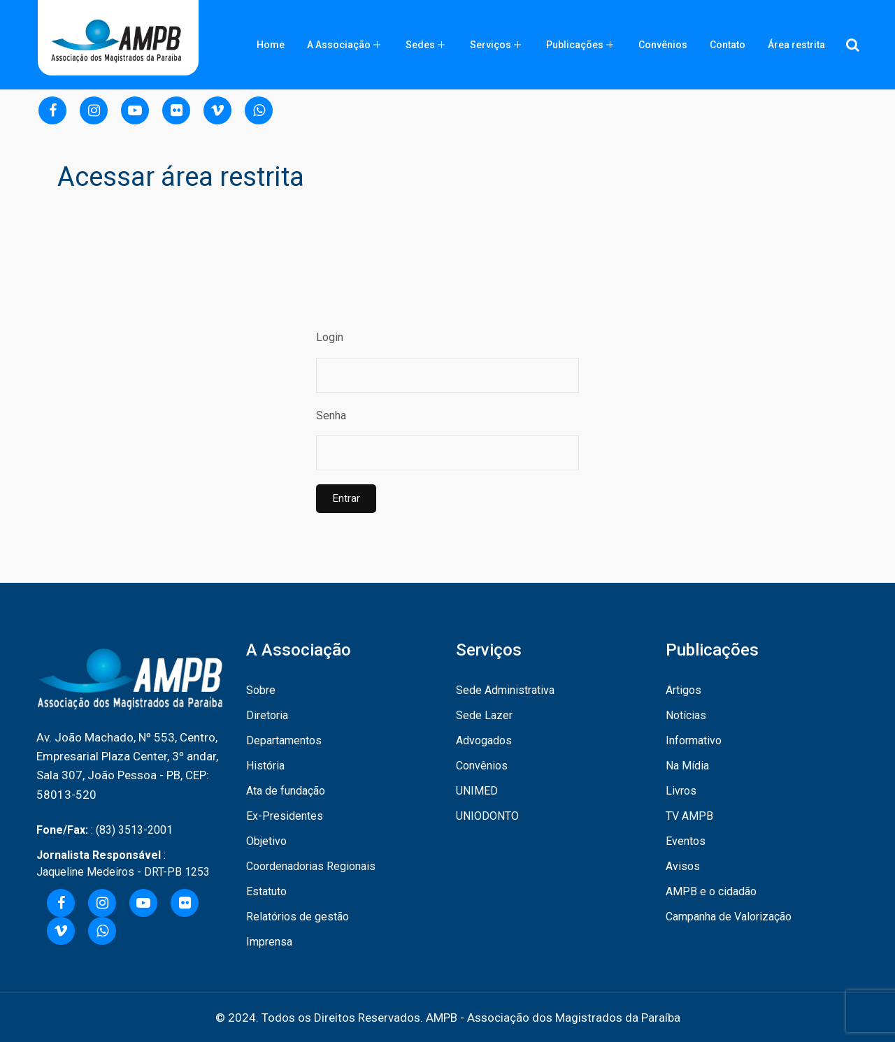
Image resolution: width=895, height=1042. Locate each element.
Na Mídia (687, 765)
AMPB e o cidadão (711, 891)
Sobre (260, 690)
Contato (727, 44)
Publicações (574, 44)
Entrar (346, 498)
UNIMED (477, 790)
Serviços (490, 44)
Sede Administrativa (505, 690)
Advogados (484, 740)
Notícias (686, 715)
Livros (681, 790)
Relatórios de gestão (297, 916)
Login (329, 337)
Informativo (694, 740)
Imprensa (269, 941)
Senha (331, 415)
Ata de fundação (285, 790)
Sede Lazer (484, 715)
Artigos (683, 690)
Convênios (662, 44)
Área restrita (796, 44)
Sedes (420, 44)
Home (271, 44)
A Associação (339, 44)
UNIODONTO (487, 816)
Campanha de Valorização (729, 916)
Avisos (683, 866)
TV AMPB (689, 816)
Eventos (686, 841)
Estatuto (266, 891)
